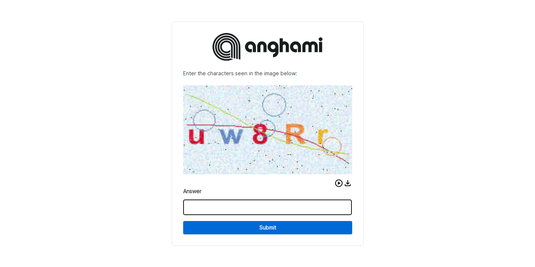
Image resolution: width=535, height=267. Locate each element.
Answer (192, 191)
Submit (267, 227)
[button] (338, 183)
